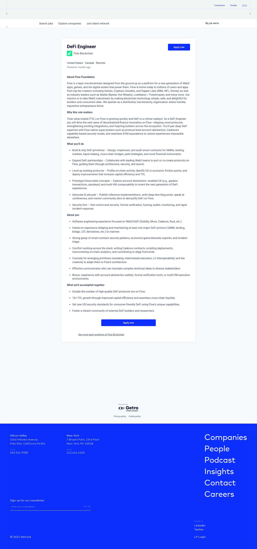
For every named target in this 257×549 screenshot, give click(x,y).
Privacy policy (120, 416)
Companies (219, 6)
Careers (219, 494)
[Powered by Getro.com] (128, 408)
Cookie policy (135, 416)
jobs (46, 69)
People (233, 6)
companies (69, 69)
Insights (219, 472)
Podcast (219, 460)
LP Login (200, 537)
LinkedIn (199, 525)
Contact (220, 483)
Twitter (199, 529)
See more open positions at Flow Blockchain (101, 380)
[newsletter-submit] (86, 507)
